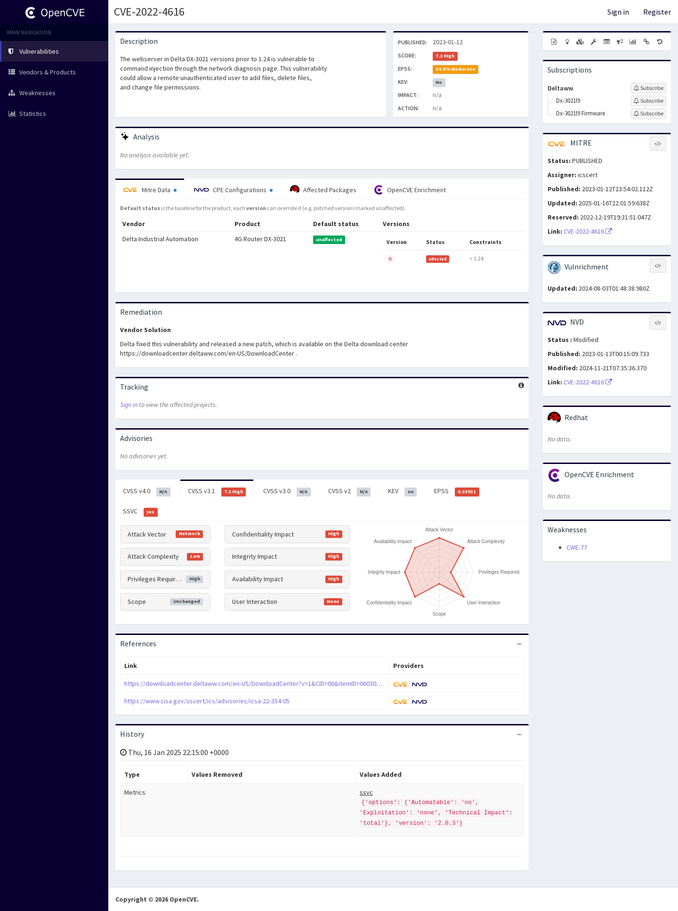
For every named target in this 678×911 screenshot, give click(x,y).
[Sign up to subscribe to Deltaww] (648, 88)
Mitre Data (150, 190)
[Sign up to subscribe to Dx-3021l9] (648, 101)
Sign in (618, 11)
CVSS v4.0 (146, 491)
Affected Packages (323, 190)
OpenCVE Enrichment (410, 190)
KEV (402, 491)
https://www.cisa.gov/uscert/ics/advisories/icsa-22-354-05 (207, 701)
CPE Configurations (233, 190)
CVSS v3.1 (217, 491)
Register (657, 11)
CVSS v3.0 (287, 491)
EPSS (456, 491)
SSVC (140, 511)
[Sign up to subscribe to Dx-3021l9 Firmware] (648, 113)
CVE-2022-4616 (149, 11)
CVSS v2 (349, 491)
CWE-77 (576, 547)
